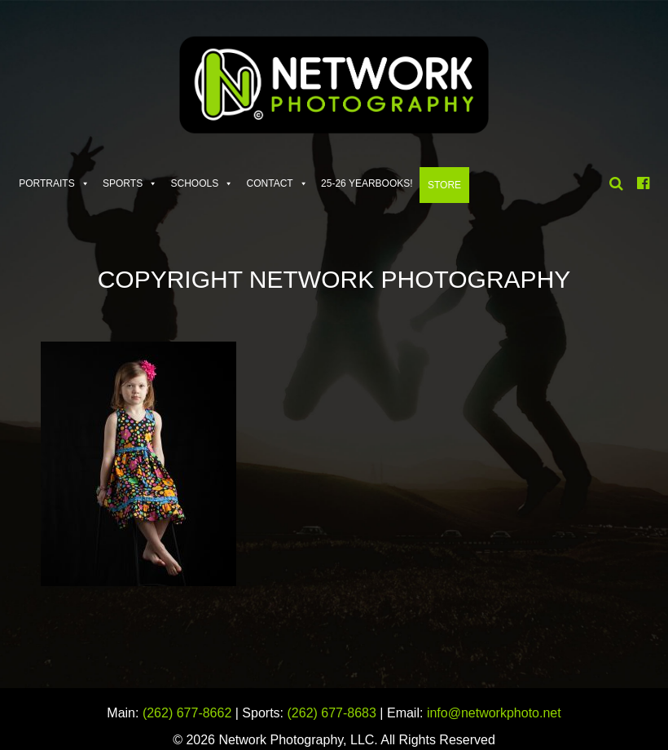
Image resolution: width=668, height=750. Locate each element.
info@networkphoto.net (494, 713)
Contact (270, 183)
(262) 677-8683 (332, 713)
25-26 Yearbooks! (367, 183)
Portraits (46, 183)
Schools (195, 183)
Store (444, 185)
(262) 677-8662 (187, 713)
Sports (123, 183)
